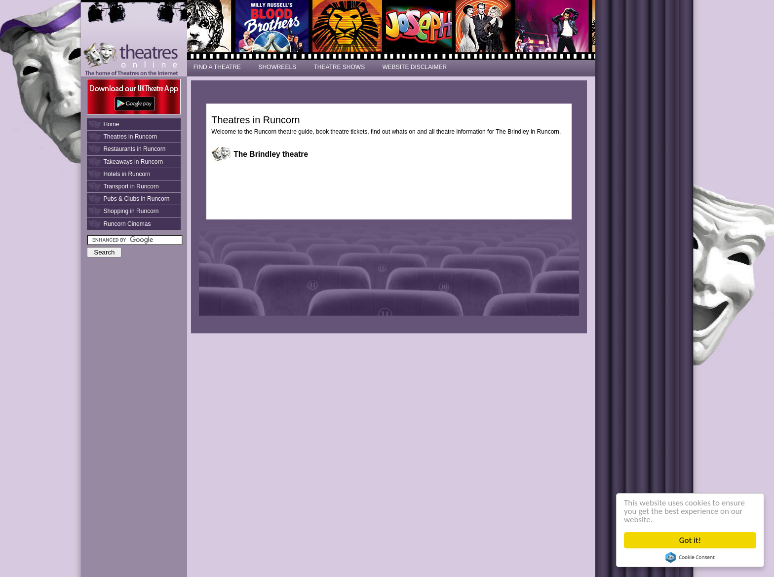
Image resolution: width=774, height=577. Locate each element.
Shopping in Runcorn (130, 211)
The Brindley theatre (270, 154)
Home (111, 124)
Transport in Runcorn (130, 186)
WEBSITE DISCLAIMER (415, 67)
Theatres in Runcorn (130, 136)
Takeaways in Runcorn (133, 161)
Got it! (690, 540)
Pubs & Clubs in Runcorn (136, 198)
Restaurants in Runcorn (134, 148)
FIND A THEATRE (217, 67)
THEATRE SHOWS (339, 67)
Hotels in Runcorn (126, 174)
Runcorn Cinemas (127, 223)
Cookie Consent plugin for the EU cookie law (690, 557)
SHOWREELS (277, 67)
